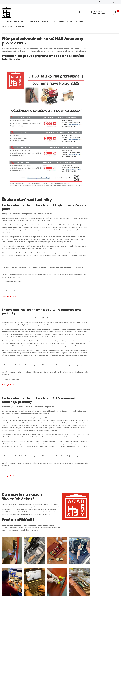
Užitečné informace (57, 21)
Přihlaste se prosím (105, 2)
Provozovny (79, 21)
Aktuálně (45, 21)
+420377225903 (100, 13)
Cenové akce (34, 21)
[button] (15, 21)
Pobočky (95, 2)
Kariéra (69, 21)
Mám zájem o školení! (12, 291)
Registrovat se (115, 2)
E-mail (96, 11)
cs (87, 2)
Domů (4, 26)
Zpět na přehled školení (9, 296)
